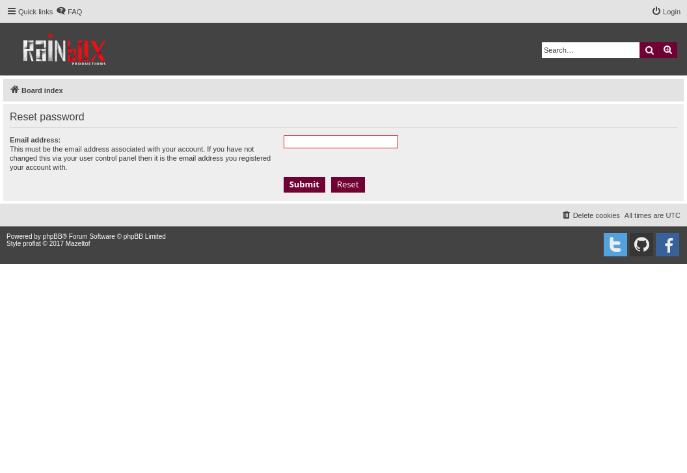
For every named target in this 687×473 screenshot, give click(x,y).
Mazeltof (78, 243)
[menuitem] (69, 12)
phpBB (52, 236)
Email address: (35, 140)
